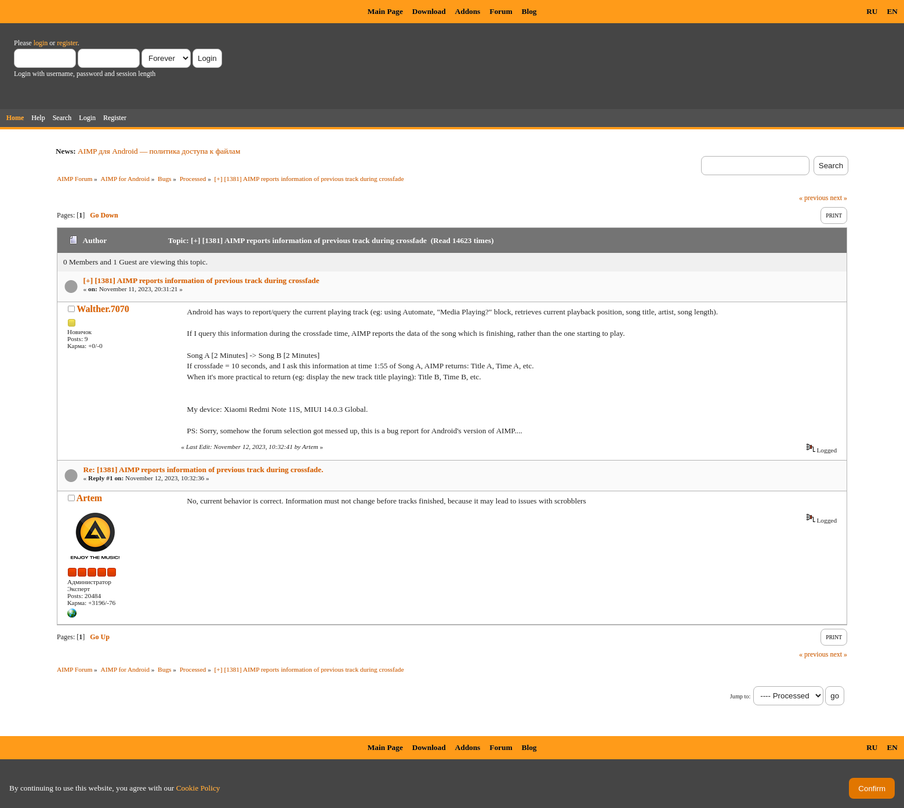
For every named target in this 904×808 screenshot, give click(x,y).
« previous (813, 198)
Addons (468, 11)
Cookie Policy (198, 788)
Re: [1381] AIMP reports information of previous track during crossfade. (203, 469)
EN (892, 11)
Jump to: (740, 696)
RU (871, 11)
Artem (89, 498)
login (41, 43)
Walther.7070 (103, 309)
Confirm (871, 788)
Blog (529, 11)
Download (429, 11)
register (67, 43)
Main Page (385, 11)
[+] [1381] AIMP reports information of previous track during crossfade (201, 280)
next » (838, 198)
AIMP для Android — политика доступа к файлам (159, 151)
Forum (500, 11)
